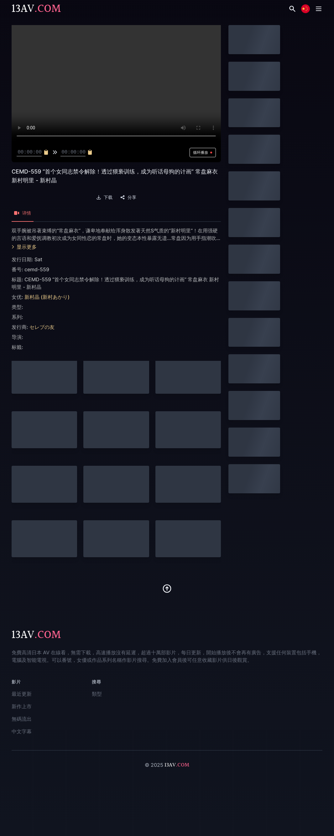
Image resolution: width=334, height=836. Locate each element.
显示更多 (24, 247)
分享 (128, 197)
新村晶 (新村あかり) (47, 297)
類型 (97, 694)
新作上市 (22, 706)
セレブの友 (42, 327)
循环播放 (202, 152)
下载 (104, 197)
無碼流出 (22, 719)
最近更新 (22, 694)
